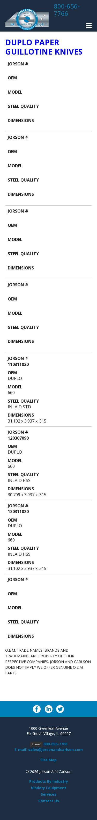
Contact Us (48, 800)
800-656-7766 (67, 10)
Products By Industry (48, 781)
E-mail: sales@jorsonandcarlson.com (48, 749)
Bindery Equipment (48, 787)
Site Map (48, 759)
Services (48, 794)
